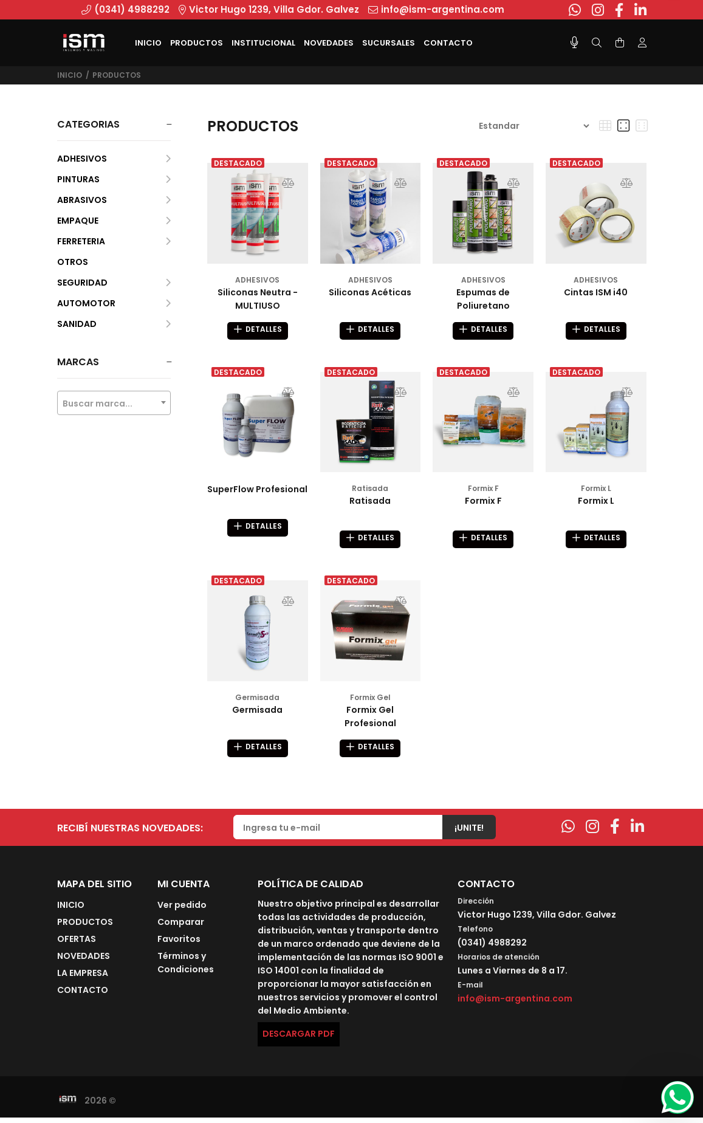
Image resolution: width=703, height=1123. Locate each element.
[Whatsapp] (568, 832)
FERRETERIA (114, 241)
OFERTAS (76, 944)
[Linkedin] (637, 832)
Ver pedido (182, 910)
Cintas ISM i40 (596, 292)
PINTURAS (114, 179)
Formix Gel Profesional (370, 720)
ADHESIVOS (114, 159)
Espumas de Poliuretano (483, 299)
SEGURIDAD (114, 282)
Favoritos (179, 944)
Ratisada (370, 490)
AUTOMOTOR (114, 303)
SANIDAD (114, 324)
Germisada (257, 701)
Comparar (180, 927)
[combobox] (114, 403)
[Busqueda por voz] (574, 42)
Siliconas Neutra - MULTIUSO (258, 299)
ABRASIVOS (114, 200)
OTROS (72, 262)
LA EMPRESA (82, 978)
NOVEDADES (83, 961)
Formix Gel (370, 701)
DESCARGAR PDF (298, 1039)
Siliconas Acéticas (370, 292)
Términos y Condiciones (185, 968)
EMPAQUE (114, 221)
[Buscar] (597, 43)
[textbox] (114, 403)
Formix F (483, 490)
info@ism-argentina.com (515, 1004)
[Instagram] (592, 832)
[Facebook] (615, 832)
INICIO (70, 910)
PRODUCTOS (116, 75)
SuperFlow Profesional (257, 491)
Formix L (596, 490)
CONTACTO (82, 995)
